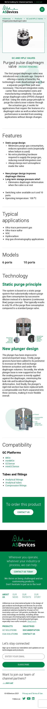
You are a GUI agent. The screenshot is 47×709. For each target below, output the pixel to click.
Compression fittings (16, 485)
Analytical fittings (14, 479)
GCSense (10, 463)
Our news (15, 595)
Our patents (26, 595)
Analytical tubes (13, 482)
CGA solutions (10, 634)
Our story (37, 595)
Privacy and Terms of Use (32, 693)
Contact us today (23, 571)
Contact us (23, 512)
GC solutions (9, 630)
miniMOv (9, 460)
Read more (32, 621)
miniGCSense (12, 466)
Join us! (38, 2)
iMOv (8, 457)
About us (5, 595)
